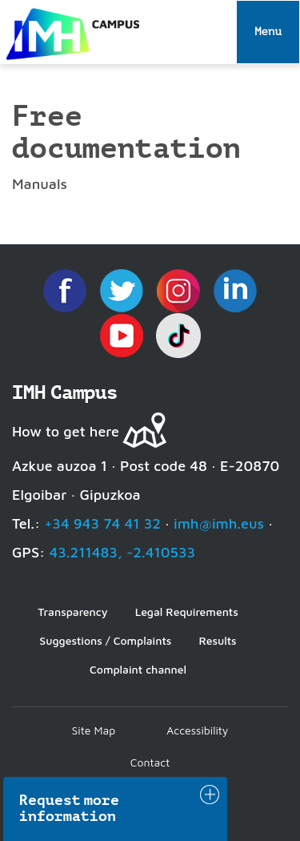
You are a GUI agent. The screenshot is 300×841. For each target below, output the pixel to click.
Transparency (72, 611)
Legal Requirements (186, 611)
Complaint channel (138, 669)
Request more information (69, 808)
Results (217, 640)
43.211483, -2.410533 (122, 552)
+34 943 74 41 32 (102, 523)
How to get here (65, 431)
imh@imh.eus (219, 523)
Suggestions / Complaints (105, 640)
